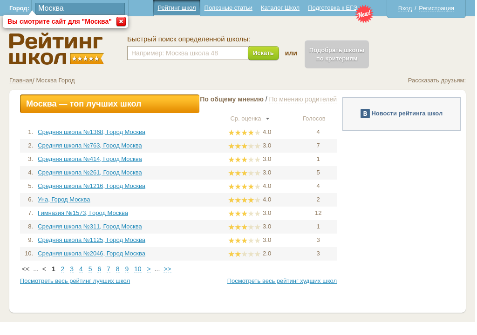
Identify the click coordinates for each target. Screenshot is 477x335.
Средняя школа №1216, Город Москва (91, 185)
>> (167, 269)
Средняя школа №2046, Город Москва (91, 253)
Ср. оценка (249, 118)
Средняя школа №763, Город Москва (90, 145)
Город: (19, 8)
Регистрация (436, 8)
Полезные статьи (228, 7)
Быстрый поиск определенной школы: (188, 39)
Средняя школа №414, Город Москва (90, 158)
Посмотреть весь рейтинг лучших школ (75, 280)
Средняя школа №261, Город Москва (90, 172)
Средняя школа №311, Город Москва (90, 226)
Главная (20, 80)
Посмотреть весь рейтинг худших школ (282, 280)
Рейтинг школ (176, 7)
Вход (405, 8)
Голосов (318, 118)
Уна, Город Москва (64, 199)
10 (138, 269)
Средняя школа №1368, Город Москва (91, 131)
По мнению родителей (303, 99)
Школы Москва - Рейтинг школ (56, 49)
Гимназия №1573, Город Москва (83, 212)
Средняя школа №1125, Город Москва (91, 239)
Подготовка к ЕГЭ (332, 7)
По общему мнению (232, 99)
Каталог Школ (280, 7)
